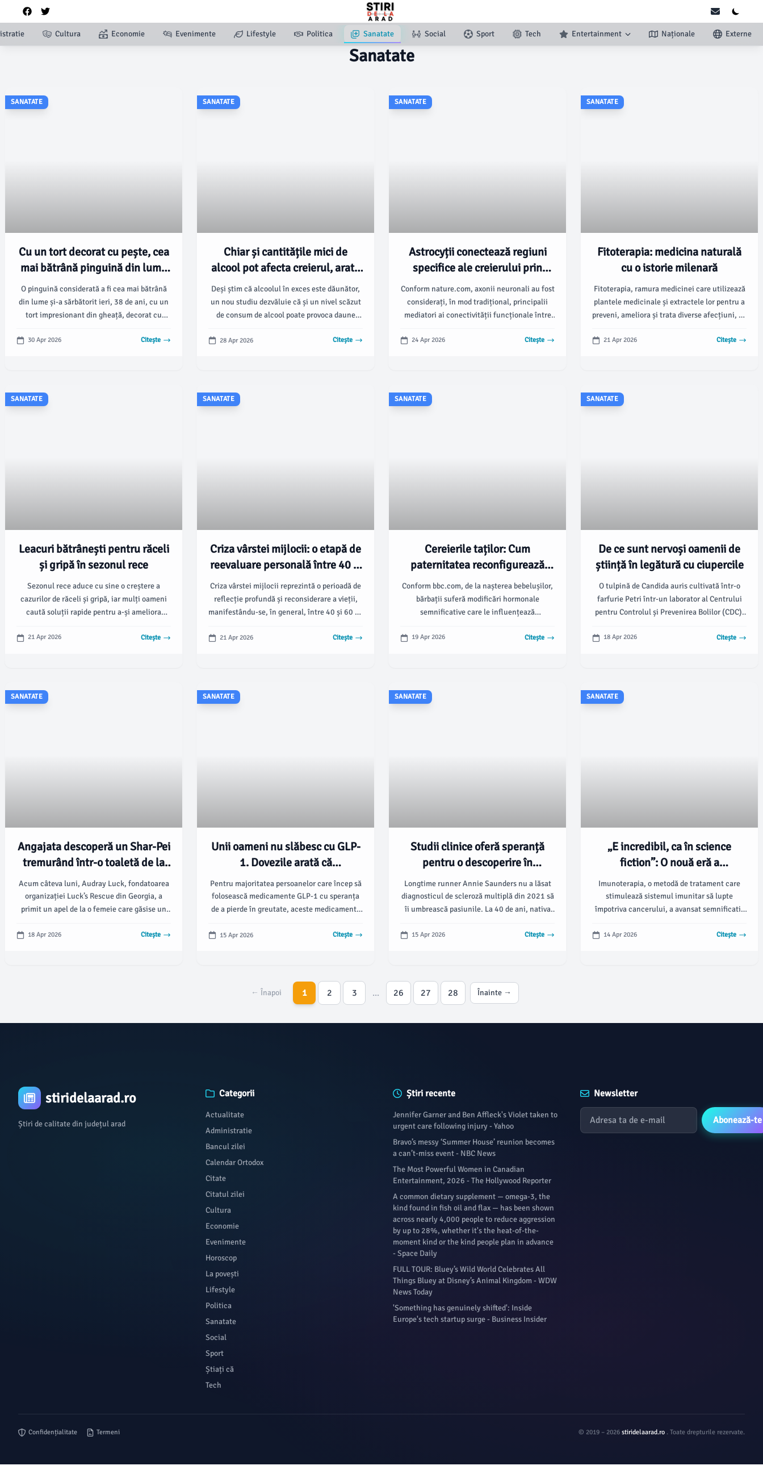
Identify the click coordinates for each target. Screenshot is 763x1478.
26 (398, 993)
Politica (219, 1305)
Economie (222, 1226)
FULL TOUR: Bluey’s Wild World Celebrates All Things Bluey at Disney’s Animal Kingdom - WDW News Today (475, 1280)
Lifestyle (220, 1290)
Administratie (229, 1130)
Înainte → (494, 992)
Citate (216, 1178)
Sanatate (221, 1321)
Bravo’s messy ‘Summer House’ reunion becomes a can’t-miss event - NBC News (474, 1147)
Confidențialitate (47, 1432)
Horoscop (221, 1258)
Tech (213, 1385)
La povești (222, 1274)
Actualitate (225, 1115)
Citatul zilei (225, 1194)
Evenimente (226, 1242)
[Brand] (100, 1098)
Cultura (218, 1210)
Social (216, 1337)
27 (426, 993)
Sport (215, 1353)
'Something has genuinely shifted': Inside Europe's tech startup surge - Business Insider (470, 1313)
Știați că (220, 1369)
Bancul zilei (225, 1146)
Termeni (103, 1432)
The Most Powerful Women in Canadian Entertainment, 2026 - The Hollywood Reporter (472, 1174)
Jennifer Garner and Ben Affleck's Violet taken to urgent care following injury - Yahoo (475, 1120)
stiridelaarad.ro (644, 1432)
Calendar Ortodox (234, 1162)
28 (453, 993)
